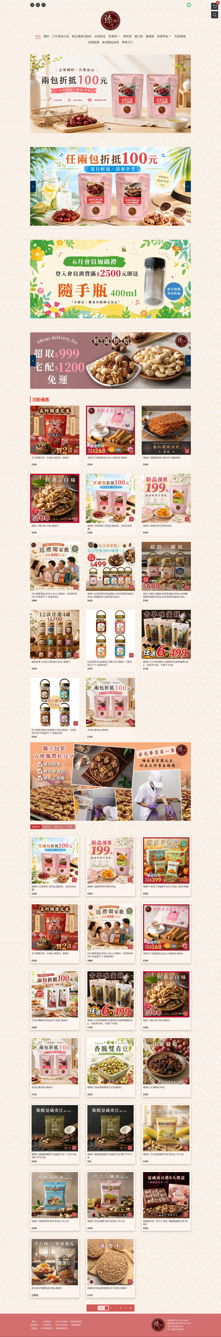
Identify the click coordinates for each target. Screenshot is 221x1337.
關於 (34, 1322)
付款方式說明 (61, 1322)
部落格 (34, 1328)
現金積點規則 (76, 1322)
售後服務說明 (61, 1328)
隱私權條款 (76, 1325)
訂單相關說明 (47, 1328)
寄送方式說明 (61, 1325)
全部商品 (47, 1322)
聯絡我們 (34, 1325)
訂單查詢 (47, 1325)
